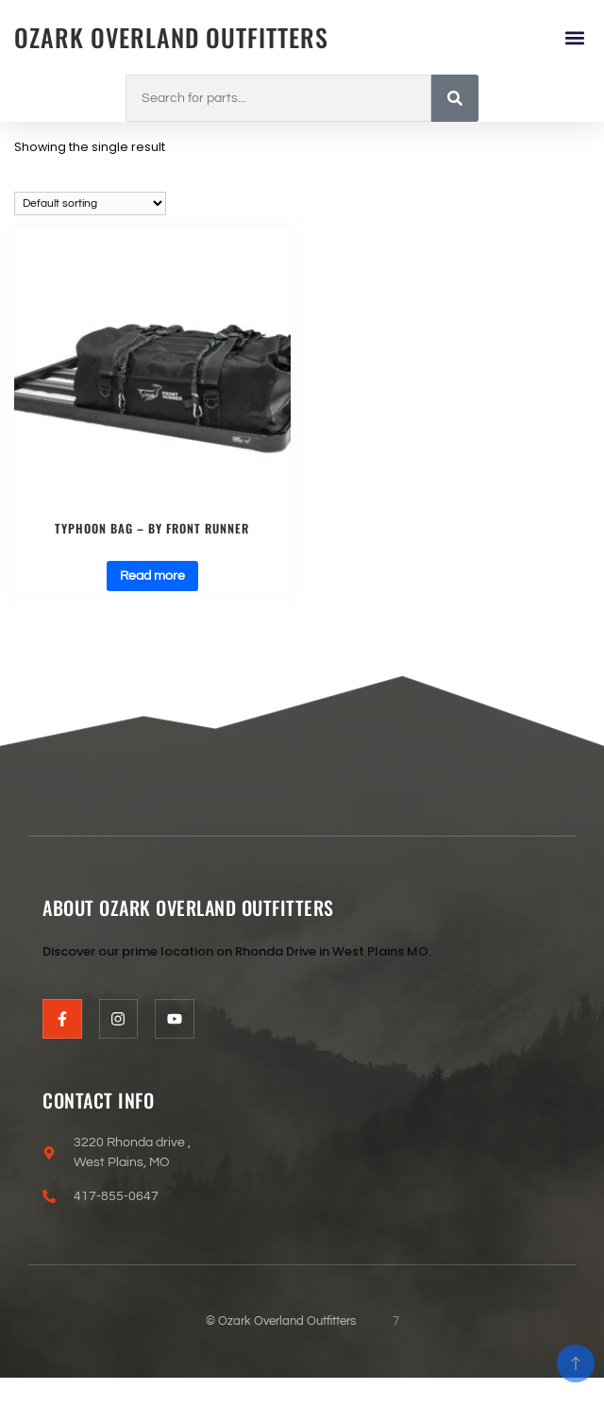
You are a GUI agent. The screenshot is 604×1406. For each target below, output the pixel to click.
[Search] (454, 98)
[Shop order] (90, 203)
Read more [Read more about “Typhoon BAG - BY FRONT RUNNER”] (152, 576)
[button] (574, 37)
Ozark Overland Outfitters (171, 37)
